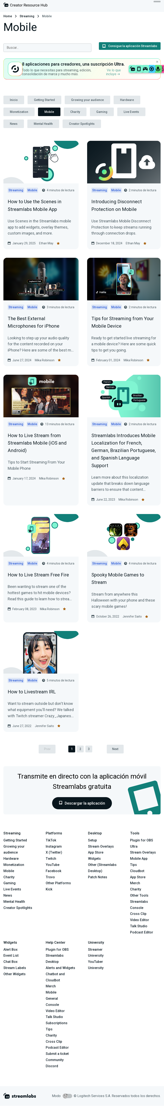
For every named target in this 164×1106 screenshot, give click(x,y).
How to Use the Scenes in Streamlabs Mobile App (35, 205)
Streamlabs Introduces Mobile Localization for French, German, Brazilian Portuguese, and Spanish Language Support (123, 450)
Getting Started (44, 100)
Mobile (49, 112)
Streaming (27, 16)
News (14, 123)
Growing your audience (87, 100)
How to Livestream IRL (32, 691)
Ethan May (46, 243)
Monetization (19, 112)
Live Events (131, 112)
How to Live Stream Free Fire (38, 574)
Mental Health (43, 123)
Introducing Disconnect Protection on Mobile (116, 205)
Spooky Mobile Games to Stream (117, 578)
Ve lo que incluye (113, 72)
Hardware (127, 100)
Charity (75, 112)
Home (7, 16)
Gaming (101, 112)
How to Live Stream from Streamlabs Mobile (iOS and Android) (37, 443)
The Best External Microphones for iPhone (33, 322)
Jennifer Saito (132, 616)
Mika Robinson (44, 360)
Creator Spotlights (82, 123)
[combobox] (47, 47)
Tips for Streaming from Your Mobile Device (122, 322)
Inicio (14, 100)
